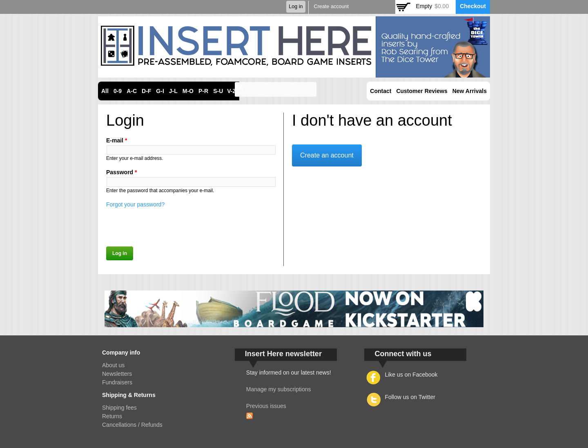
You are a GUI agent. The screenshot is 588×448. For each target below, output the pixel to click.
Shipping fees (119, 407)
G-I (160, 91)
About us (113, 365)
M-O (188, 91)
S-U (218, 91)
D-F (146, 91)
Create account (331, 6)
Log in (296, 6)
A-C (132, 91)
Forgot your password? (135, 204)
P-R (203, 91)
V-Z (231, 91)
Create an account (327, 155)
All (105, 91)
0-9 (118, 91)
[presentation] (168, 225)
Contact (380, 91)
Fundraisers (117, 382)
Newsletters (117, 373)
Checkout (473, 6)
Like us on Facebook (411, 374)
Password (121, 172)
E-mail (116, 140)
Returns (112, 416)
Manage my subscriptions (278, 389)
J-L (173, 91)
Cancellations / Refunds (132, 424)
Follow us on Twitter (410, 397)
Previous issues (266, 406)
